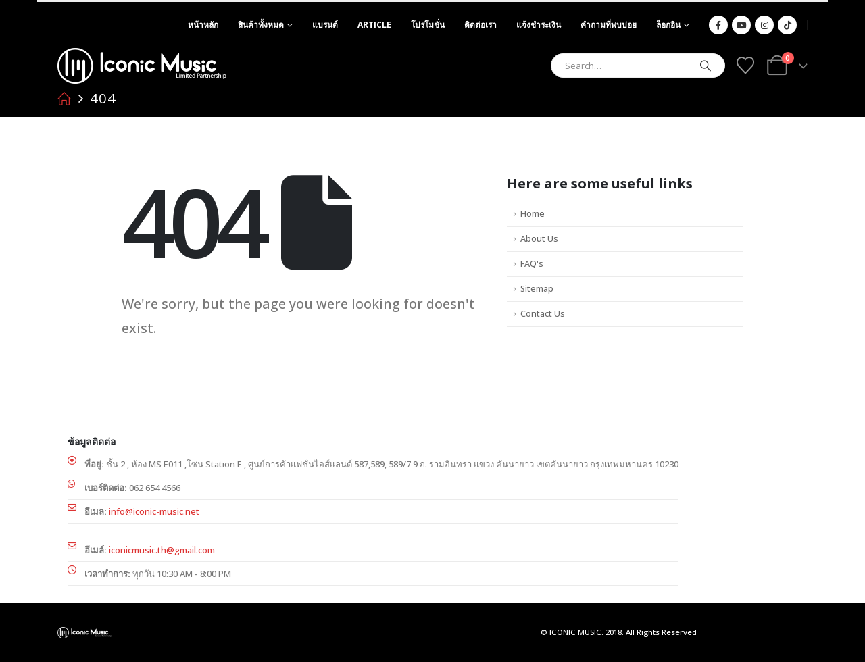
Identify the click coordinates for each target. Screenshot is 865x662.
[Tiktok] (787, 25)
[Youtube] (741, 25)
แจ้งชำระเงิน (538, 24)
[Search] (705, 65)
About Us (539, 239)
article (374, 24)
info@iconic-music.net (154, 511)
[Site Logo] (141, 66)
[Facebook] (718, 25)
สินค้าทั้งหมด (261, 24)
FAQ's (531, 264)
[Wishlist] (745, 65)
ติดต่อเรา (480, 24)
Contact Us (542, 314)
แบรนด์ (325, 24)
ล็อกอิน (668, 24)
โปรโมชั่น (428, 24)
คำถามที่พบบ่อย (608, 24)
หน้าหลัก (203, 24)
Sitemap (536, 289)
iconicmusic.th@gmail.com (162, 550)
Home (532, 214)
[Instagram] (764, 25)
